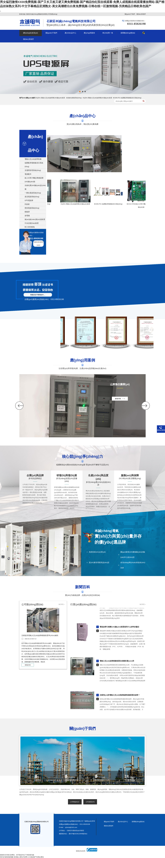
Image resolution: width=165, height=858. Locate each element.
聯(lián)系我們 (141, 14)
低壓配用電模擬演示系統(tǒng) (34, 164)
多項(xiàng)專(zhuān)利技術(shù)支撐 (132, 565)
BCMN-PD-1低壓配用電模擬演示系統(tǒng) (127, 98)
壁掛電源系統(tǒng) (32, 208)
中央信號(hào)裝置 (32, 223)
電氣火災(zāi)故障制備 (33, 159)
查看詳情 (28, 665)
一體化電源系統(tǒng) (33, 193)
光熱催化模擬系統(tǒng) (74, 98)
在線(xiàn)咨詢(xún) (38, 243)
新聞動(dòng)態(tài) (138, 821)
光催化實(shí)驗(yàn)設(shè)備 (35, 187)
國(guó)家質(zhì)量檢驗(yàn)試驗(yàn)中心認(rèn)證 (132, 554)
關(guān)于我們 (130, 14)
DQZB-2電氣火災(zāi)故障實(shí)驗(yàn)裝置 (97, 98)
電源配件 (28, 174)
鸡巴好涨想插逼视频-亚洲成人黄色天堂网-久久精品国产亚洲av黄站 (22, 857)
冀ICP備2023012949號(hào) (78, 834)
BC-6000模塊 (30, 227)
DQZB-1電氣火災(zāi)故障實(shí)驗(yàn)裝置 (50, 98)
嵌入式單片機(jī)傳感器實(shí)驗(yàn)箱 (34, 180)
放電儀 (27, 215)
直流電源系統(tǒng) (32, 197)
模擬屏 (27, 212)
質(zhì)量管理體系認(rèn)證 (99, 562)
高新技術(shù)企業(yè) (97, 552)
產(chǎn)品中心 (123, 821)
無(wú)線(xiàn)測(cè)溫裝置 (35, 219)
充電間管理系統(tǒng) (33, 170)
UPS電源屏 (29, 200)
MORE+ (62, 604)
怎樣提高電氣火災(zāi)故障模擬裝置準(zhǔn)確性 (39, 635)
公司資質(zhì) (90, 802)
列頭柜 (27, 204)
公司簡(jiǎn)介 (74, 802)
